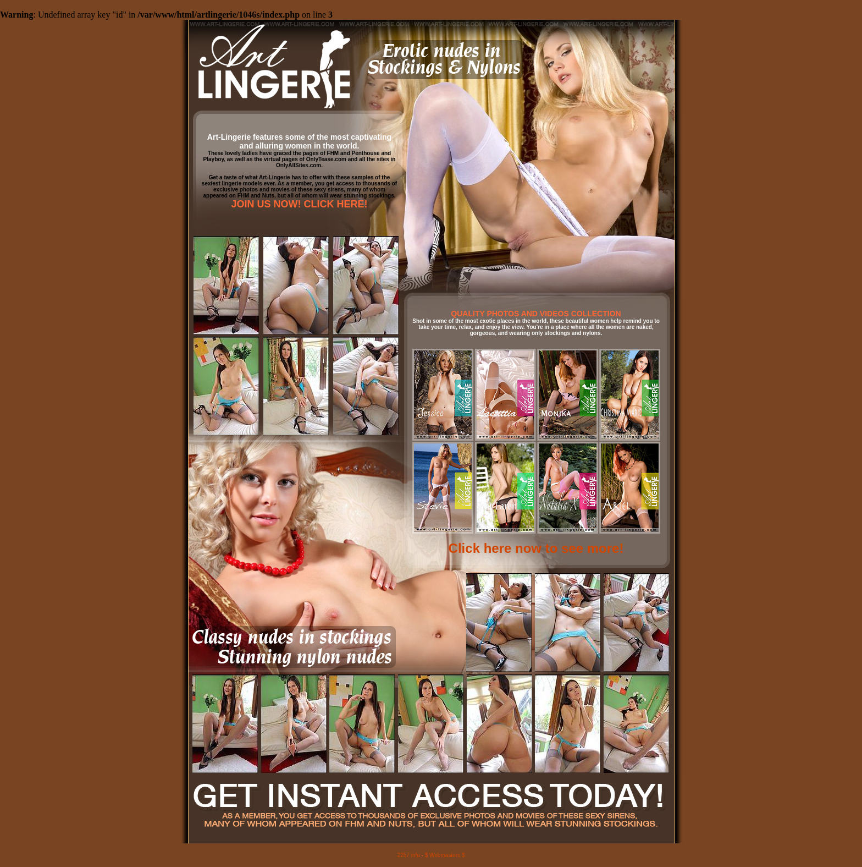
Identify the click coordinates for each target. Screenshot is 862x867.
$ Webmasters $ (445, 855)
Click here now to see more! (536, 548)
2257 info (408, 855)
